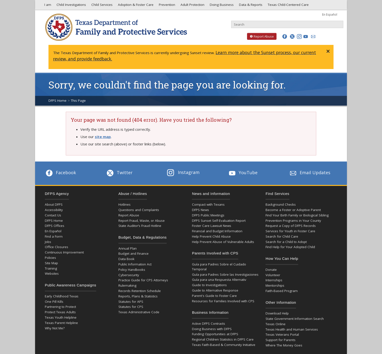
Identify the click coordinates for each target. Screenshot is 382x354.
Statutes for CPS (130, 306)
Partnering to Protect (60, 306)
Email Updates (309, 172)
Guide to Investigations (209, 285)
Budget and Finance (133, 253)
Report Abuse (260, 36)
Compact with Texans (208, 204)
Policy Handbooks (131, 269)
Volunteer (273, 275)
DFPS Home (57, 100)
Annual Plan (127, 248)
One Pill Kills (54, 301)
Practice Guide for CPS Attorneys (143, 280)
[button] (285, 36)
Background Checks (281, 204)
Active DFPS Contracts (208, 323)
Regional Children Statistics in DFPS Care (223, 339)
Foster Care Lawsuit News (211, 225)
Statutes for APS (130, 301)
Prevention (166, 5)
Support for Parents (281, 340)
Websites (52, 273)
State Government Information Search (295, 318)
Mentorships (275, 285)
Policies (50, 257)
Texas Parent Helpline (61, 323)
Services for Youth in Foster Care (290, 231)
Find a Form (54, 236)
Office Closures (56, 247)
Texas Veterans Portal (282, 334)
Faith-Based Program (282, 291)
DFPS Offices (54, 225)
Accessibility (54, 210)
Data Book (126, 259)
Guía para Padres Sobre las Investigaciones (225, 274)
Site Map (51, 263)
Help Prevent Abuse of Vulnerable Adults (223, 242)
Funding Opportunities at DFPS (215, 334)
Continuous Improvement (64, 252)
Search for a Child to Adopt (286, 242)
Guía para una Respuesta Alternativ (219, 279)
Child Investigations (71, 5)
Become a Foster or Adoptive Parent (293, 210)
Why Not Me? (55, 328)
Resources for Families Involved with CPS (223, 301)
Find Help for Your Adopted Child (290, 247)
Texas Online (276, 324)
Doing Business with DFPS (212, 329)
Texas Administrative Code (138, 312)
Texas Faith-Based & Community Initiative (223, 345)
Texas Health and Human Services (292, 329)
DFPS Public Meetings (208, 215)
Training (51, 268)
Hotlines (124, 204)
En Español (329, 14)
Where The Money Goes (284, 345)
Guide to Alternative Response (215, 290)
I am (46, 5)
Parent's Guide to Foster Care (214, 295)
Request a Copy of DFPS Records (291, 225)
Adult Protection (192, 5)
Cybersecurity (128, 275)
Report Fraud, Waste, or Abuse (141, 220)
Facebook (60, 172)
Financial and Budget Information (217, 231)
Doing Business (221, 5)
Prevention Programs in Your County (293, 220)
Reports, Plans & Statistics (138, 296)
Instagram (183, 172)
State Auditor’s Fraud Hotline (139, 225)
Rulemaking (127, 285)
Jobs (48, 242)
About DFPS (54, 204)
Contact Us (53, 215)
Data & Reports (250, 5)
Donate (271, 269)
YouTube (243, 172)
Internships (274, 280)
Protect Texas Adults (60, 312)
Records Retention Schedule (139, 291)
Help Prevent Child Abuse (211, 236)
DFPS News (200, 210)
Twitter (119, 172)
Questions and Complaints (138, 210)
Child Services (101, 5)
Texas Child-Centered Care (288, 5)
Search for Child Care (282, 236)
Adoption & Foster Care (135, 5)
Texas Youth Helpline (60, 317)
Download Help (277, 313)
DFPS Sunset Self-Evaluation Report (219, 220)
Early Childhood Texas (61, 296)
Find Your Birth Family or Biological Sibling (297, 215)
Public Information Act (135, 264)
